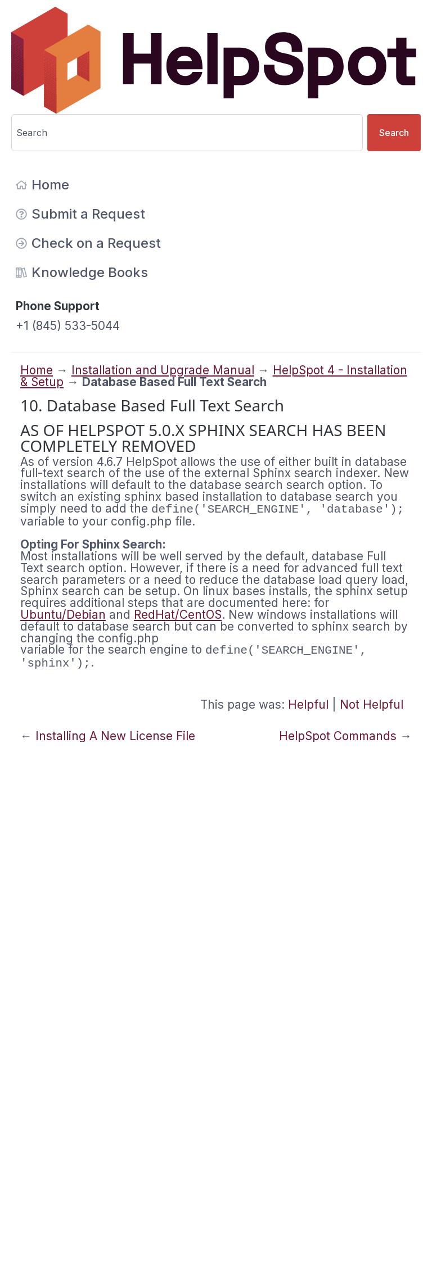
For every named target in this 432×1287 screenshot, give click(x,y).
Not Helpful (371, 704)
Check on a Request (88, 243)
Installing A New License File (115, 736)
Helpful (308, 704)
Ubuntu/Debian (63, 615)
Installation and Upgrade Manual (162, 370)
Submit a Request (80, 214)
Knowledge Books (82, 272)
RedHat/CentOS (178, 615)
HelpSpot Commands (338, 736)
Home (42, 184)
